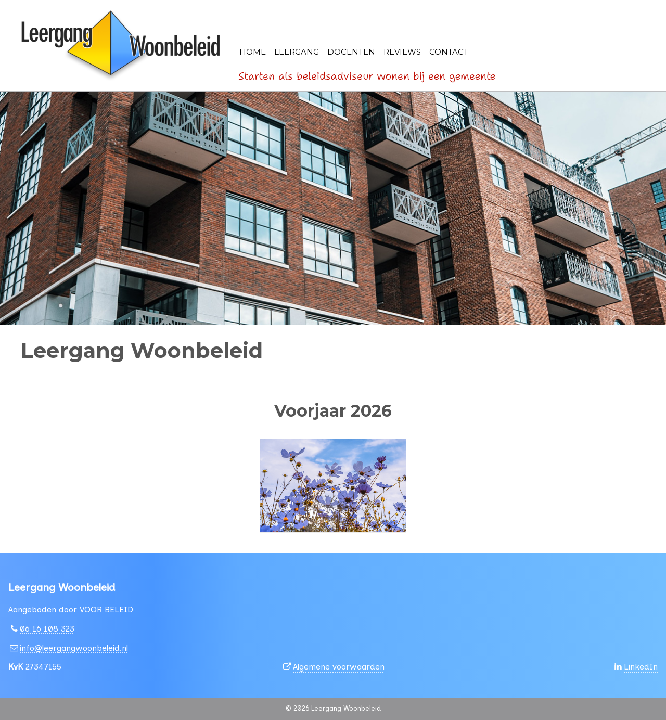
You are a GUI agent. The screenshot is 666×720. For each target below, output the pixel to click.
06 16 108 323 (47, 629)
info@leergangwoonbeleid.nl (74, 648)
